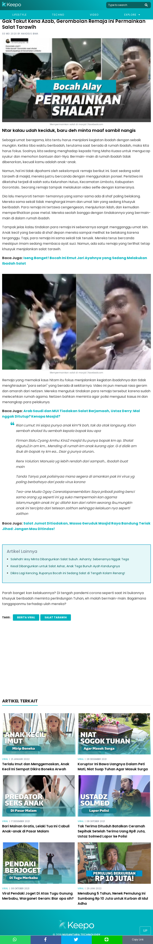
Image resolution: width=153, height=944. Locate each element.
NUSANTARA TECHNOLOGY (81, 935)
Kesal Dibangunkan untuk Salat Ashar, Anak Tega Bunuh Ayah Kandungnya (65, 566)
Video (94, 14)
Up (145, 930)
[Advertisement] (76, 660)
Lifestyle (19, 14)
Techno (58, 14)
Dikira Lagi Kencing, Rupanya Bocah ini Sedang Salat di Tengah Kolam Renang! (68, 573)
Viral (5, 759)
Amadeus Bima (29, 33)
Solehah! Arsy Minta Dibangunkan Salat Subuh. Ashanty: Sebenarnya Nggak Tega (70, 559)
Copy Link (138, 939)
